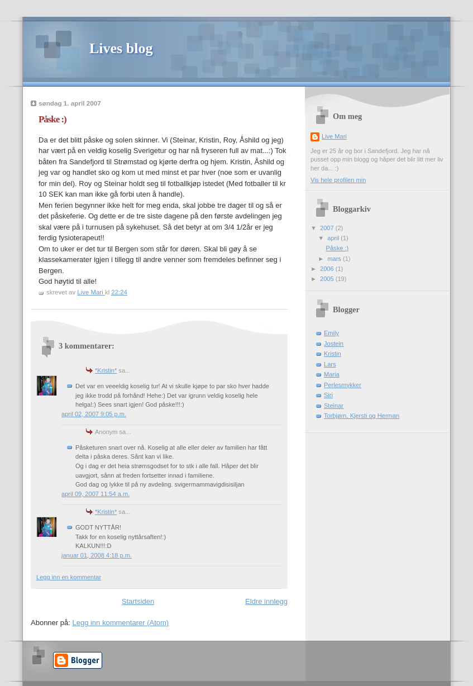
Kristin (332, 353)
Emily (331, 333)
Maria (332, 374)
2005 (328, 278)
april (334, 238)
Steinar (333, 405)
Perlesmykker (342, 385)
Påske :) (337, 248)
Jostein (333, 343)
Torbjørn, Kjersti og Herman (361, 415)
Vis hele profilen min (338, 180)
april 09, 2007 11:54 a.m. (95, 493)
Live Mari (334, 136)
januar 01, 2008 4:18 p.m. (96, 555)
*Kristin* (106, 370)
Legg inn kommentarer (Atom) (120, 622)
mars (335, 258)
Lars (330, 364)
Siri (328, 395)
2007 (328, 228)
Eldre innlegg (266, 601)
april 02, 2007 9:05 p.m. (93, 414)
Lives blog (120, 48)
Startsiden (138, 601)
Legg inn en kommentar (68, 577)
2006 (328, 268)
